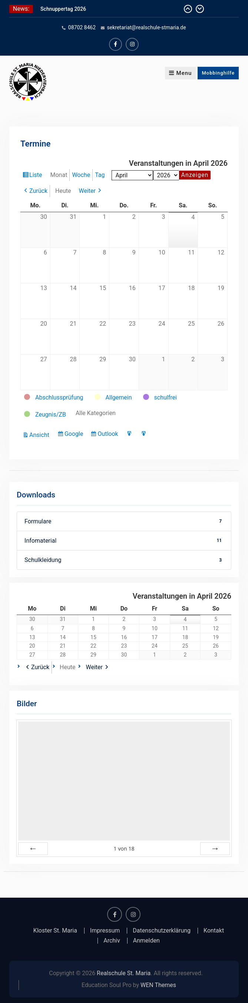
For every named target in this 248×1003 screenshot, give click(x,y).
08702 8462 (82, 27)
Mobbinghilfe (218, 73)
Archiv (111, 941)
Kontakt (214, 931)
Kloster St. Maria (55, 931)
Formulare (124, 521)
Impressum (105, 931)
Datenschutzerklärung (162, 931)
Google (75, 434)
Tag (100, 174)
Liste (36, 175)
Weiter (87, 190)
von (123, 848)
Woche (81, 174)
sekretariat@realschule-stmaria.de (146, 27)
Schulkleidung (124, 559)
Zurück (38, 190)
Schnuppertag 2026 (63, 9)
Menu (180, 73)
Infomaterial (124, 540)
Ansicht (40, 435)
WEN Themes (158, 985)
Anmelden (146, 941)
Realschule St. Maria (124, 973)
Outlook (108, 434)
